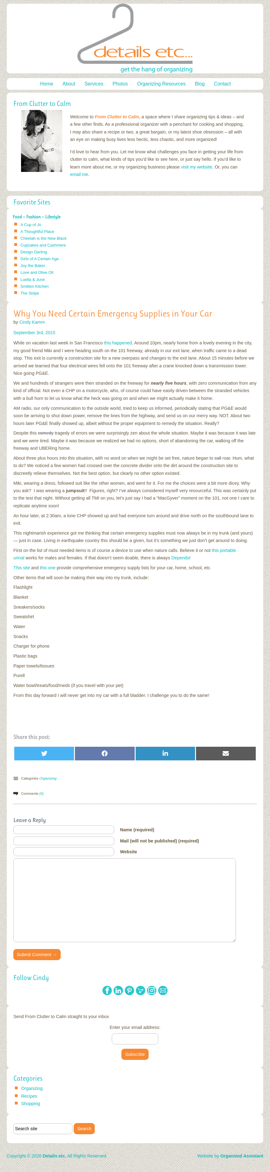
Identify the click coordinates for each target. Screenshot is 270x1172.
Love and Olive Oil (36, 272)
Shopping (30, 1103)
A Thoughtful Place (37, 231)
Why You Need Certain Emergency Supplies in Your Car (112, 313)
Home (46, 83)
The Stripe (29, 293)
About (69, 83)
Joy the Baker (32, 265)
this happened (118, 342)
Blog (200, 83)
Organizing (48, 778)
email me (79, 174)
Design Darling (33, 252)
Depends (180, 557)
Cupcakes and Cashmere (43, 245)
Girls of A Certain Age (39, 258)
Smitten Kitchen (34, 286)
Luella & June (32, 279)
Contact (222, 83)
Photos (120, 83)
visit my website (196, 166)
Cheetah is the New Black (43, 238)
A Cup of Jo (30, 224)
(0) (41, 793)
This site (21, 567)
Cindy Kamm (32, 322)
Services (94, 83)
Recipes (29, 1096)
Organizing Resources (161, 83)
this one (47, 567)
